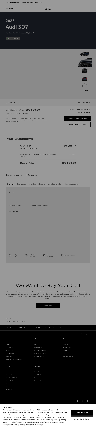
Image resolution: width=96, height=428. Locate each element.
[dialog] (48, 416)
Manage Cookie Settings (82, 419)
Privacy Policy (53, 420)
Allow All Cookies (82, 413)
